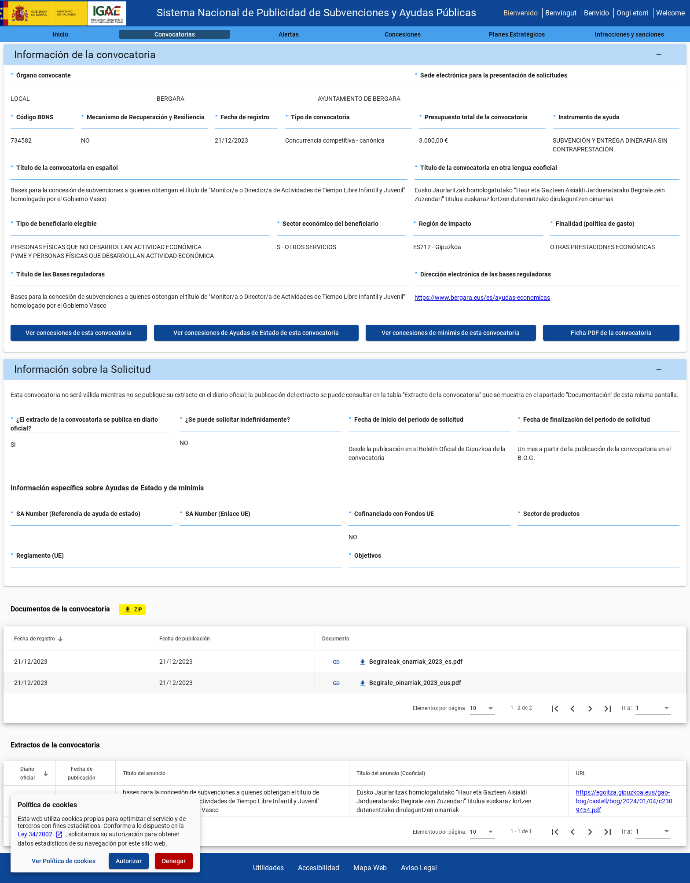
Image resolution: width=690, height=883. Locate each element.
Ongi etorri (633, 13)
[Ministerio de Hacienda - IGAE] (67, 13)
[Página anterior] (572, 708)
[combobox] (482, 707)
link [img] (336, 662)
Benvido (596, 13)
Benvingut (560, 13)
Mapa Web (370, 868)
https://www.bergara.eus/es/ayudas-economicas (482, 297)
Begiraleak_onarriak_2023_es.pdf (410, 661)
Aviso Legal (419, 868)
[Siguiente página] (590, 708)
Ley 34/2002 (40, 834)
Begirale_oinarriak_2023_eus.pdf (409, 682)
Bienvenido (520, 13)
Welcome (670, 13)
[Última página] (608, 708)
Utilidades (268, 868)
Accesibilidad (318, 868)
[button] (345, 54)
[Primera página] (555, 708)
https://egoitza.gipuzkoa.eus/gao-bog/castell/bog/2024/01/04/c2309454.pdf (624, 801)
